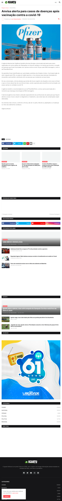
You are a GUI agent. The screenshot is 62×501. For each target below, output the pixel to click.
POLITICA (31, 419)
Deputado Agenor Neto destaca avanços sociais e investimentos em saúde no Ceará (34, 256)
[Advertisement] (31, 125)
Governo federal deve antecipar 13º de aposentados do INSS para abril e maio (31, 165)
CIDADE (31, 407)
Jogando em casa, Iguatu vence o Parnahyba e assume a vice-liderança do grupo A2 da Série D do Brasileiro (34, 325)
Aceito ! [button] (7, 496)
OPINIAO (31, 413)
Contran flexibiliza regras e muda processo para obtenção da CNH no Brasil (50, 165)
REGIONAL (31, 422)
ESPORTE (31, 488)
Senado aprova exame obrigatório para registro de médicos (9, 165)
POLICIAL (31, 416)
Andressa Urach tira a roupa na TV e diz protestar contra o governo (29, 249)
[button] (2, 2)
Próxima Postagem (54, 214)
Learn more (15, 493)
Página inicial (5, 8)
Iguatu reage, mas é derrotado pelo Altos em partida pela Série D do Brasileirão (32, 317)
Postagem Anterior (7, 214)
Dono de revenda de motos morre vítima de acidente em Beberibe (28, 263)
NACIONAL (13, 8)
